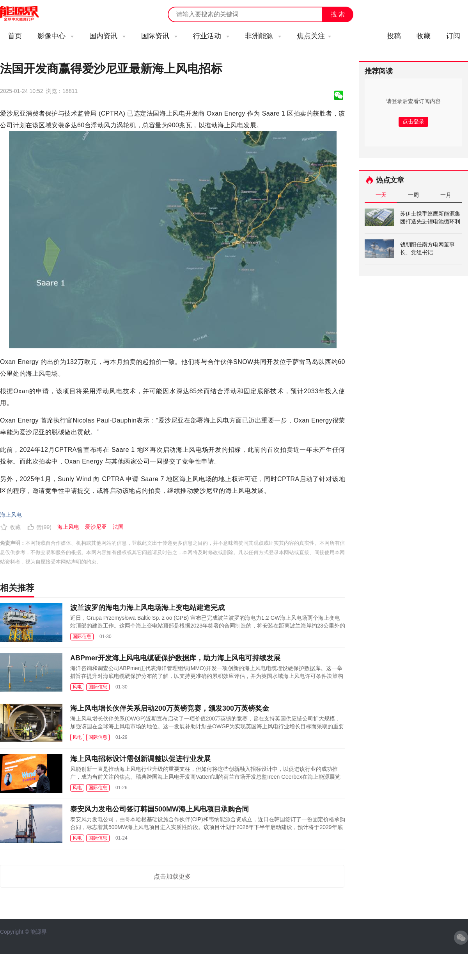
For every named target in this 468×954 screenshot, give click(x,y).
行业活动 (211, 36)
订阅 (453, 36)
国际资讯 (159, 36)
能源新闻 (26, 13)
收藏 (424, 36)
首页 (15, 36)
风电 (77, 687)
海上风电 (11, 515)
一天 (381, 195)
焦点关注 (314, 36)
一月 (445, 195)
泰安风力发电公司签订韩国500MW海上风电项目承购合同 (159, 809)
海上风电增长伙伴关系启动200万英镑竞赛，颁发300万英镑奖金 (169, 708)
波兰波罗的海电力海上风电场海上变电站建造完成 (147, 608)
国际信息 (82, 636)
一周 (413, 195)
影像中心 (55, 36)
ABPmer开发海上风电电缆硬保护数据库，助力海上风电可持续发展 (175, 658)
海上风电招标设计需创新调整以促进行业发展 (140, 759)
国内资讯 (107, 36)
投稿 (394, 36)
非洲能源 (263, 36)
